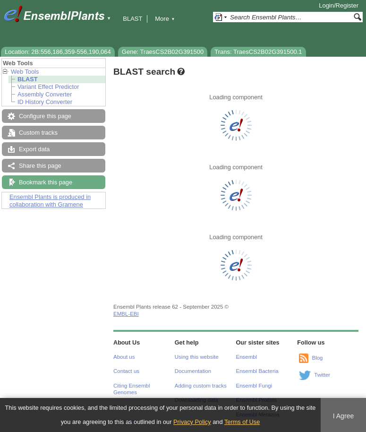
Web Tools (25, 71)
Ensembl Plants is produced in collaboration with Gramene (50, 200)
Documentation (193, 371)
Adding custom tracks (201, 386)
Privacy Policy (192, 421)
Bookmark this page (45, 182)
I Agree (343, 416)
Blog (317, 358)
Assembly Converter (44, 94)
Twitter (322, 375)
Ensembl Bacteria (257, 371)
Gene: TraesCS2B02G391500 (163, 51)
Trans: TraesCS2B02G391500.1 (258, 51)
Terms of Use (242, 421)
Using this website (197, 357)
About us (124, 357)
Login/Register (338, 5)
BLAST (132, 18)
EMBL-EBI (126, 314)
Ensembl (246, 357)
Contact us (126, 371)
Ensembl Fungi (254, 386)
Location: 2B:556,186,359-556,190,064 (58, 51)
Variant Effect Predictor (48, 86)
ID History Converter (44, 101)
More (165, 18)
